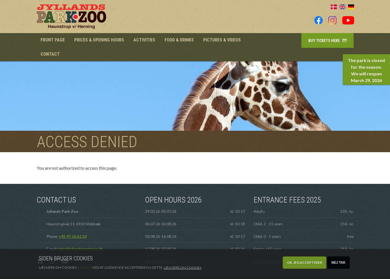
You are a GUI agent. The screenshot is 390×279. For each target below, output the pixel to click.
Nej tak (338, 263)
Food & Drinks (175, 40)
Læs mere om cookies (182, 267)
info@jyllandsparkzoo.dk (80, 235)
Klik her (84, 267)
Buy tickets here (324, 40)
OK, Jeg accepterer (304, 262)
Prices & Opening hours (98, 40)
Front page (52, 40)
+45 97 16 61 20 (73, 223)
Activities (142, 40)
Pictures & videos (217, 40)
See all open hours (160, 248)
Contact (254, 40)
